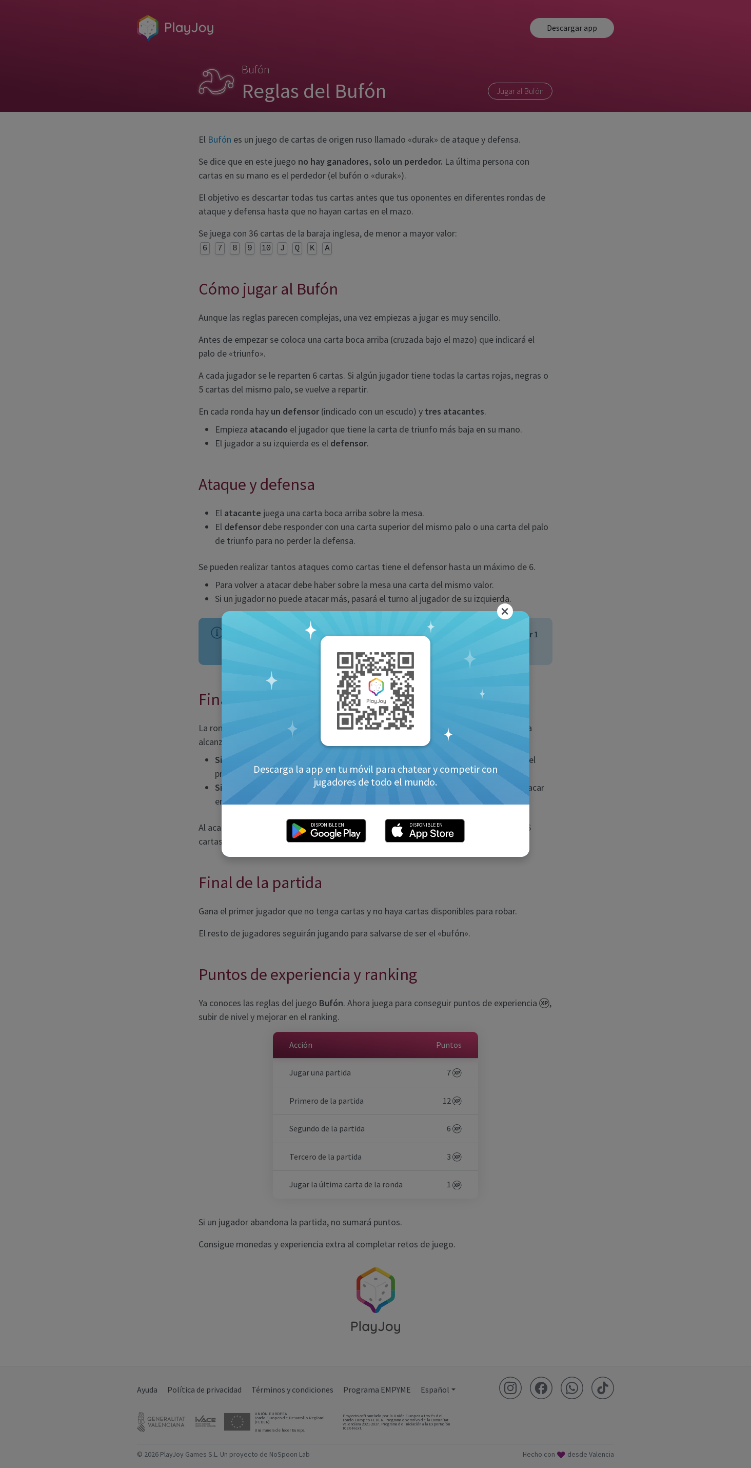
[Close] (505, 611)
